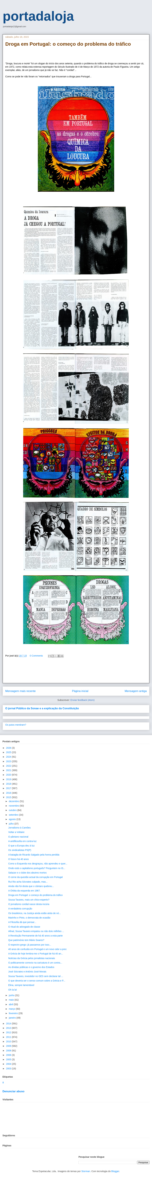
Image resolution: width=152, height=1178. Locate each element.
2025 (9, 752)
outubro (13, 810)
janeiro (12, 1017)
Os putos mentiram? (15, 724)
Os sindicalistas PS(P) (19, 850)
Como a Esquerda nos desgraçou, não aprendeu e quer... (37, 863)
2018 (9, 783)
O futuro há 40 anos (18, 859)
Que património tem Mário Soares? (26, 940)
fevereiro (13, 1013)
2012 (9, 1032)
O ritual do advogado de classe (24, 926)
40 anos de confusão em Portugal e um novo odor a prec (37, 949)
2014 (9, 1023)
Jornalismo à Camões (19, 827)
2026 (9, 748)
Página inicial (80, 691)
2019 (9, 779)
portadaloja (38, 16)
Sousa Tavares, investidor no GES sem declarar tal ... (35, 976)
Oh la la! (12, 989)
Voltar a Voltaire (16, 832)
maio (11, 999)
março (12, 1009)
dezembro (14, 801)
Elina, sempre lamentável (21, 985)
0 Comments (36, 655)
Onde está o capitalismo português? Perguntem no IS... (36, 868)
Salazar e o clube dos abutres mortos (27, 872)
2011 (9, 1037)
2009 (9, 1046)
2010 (9, 1041)
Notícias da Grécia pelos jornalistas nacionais (31, 958)
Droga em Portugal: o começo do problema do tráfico (35, 895)
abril (11, 1004)
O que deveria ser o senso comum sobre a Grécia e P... (36, 980)
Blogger (115, 1171)
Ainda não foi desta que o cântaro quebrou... (31, 886)
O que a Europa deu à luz (21, 845)
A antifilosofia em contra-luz (22, 841)
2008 (9, 1050)
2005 (9, 1059)
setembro (14, 814)
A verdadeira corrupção (20, 908)
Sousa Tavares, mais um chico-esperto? (28, 899)
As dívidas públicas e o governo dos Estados (31, 967)
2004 (9, 1064)
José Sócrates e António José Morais (27, 971)
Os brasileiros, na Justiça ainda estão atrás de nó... (34, 913)
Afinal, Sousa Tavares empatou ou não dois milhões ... (36, 931)
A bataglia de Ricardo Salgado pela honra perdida (33, 854)
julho (11, 823)
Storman (85, 1171)
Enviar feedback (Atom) (82, 700)
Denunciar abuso (13, 1091)
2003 (9, 1068)
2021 (9, 770)
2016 (9, 793)
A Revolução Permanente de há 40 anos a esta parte (35, 935)
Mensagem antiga (136, 691)
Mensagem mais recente (20, 691)
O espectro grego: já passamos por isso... (29, 944)
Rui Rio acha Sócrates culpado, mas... (28, 881)
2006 (9, 1055)
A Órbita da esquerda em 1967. (24, 890)
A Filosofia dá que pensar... (22, 922)
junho (12, 995)
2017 (9, 788)
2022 (9, 766)
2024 (9, 756)
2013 (9, 1028)
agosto (12, 819)
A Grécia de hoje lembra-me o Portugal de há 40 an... (35, 953)
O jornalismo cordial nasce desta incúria (28, 904)
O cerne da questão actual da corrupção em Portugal (35, 877)
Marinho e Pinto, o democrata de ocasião (29, 917)
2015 (9, 797)
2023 (9, 761)
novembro (14, 805)
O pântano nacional (18, 836)
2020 (9, 774)
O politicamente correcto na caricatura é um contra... (35, 962)
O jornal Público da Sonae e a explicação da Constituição (42, 708)
